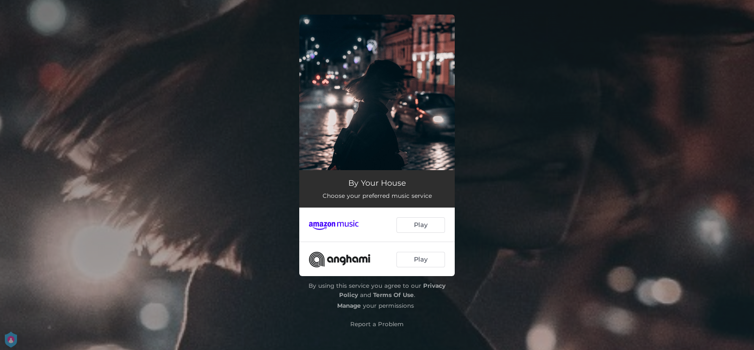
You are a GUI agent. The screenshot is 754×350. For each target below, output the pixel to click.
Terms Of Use (393, 294)
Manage (349, 305)
